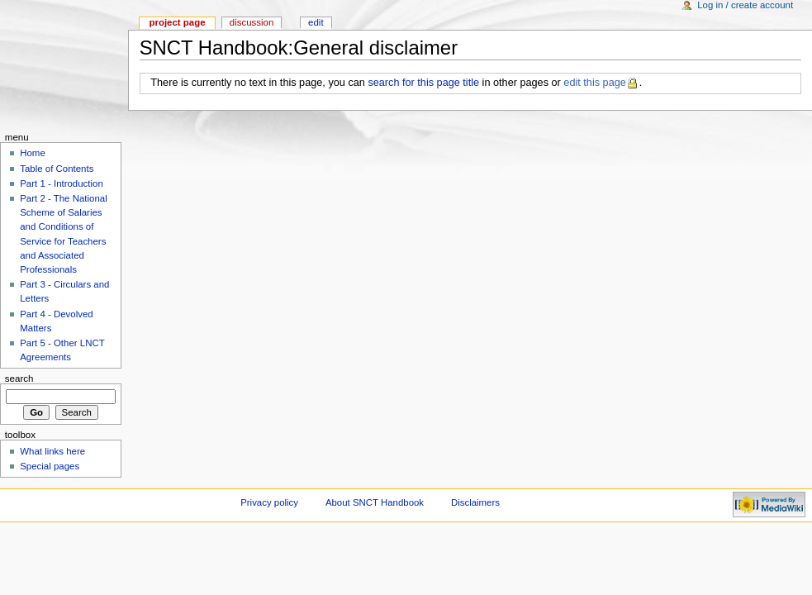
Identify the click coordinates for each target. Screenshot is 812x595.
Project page (177, 22)
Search (19, 378)
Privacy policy (269, 502)
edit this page (594, 82)
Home (32, 153)
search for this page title (423, 82)
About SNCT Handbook (374, 502)
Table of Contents (56, 169)
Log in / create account (745, 5)
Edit (315, 22)
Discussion (251, 22)
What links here (52, 451)
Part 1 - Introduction (61, 183)
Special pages (49, 466)
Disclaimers (475, 502)
